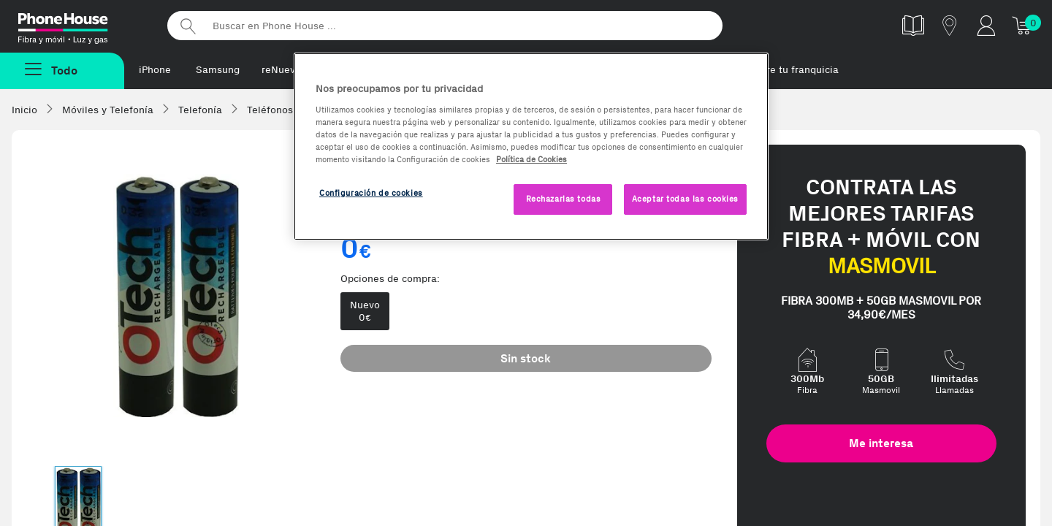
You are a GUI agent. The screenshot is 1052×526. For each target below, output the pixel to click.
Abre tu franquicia (796, 70)
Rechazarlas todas (563, 199)
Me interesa (881, 443)
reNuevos (284, 70)
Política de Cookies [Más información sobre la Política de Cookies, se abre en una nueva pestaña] (531, 159)
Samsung (218, 70)
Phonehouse (80, 25)
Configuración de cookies (371, 193)
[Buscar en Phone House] (445, 25)
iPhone (155, 70)
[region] (531, 146)
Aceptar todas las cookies (685, 199)
